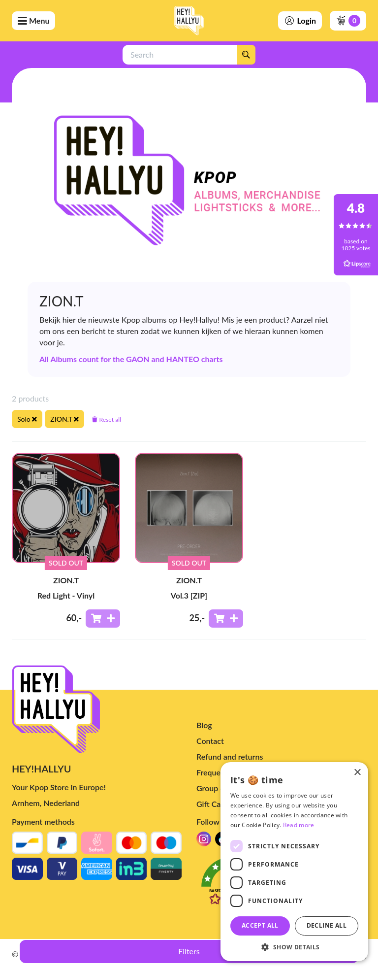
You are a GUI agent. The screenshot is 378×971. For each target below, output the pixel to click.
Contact (210, 740)
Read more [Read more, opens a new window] (299, 825)
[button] (294, 946)
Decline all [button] (326, 925)
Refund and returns (229, 756)
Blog (204, 725)
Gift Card (212, 803)
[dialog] (294, 861)
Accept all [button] (260, 925)
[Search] (246, 55)
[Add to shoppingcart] (103, 618)
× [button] (357, 772)
